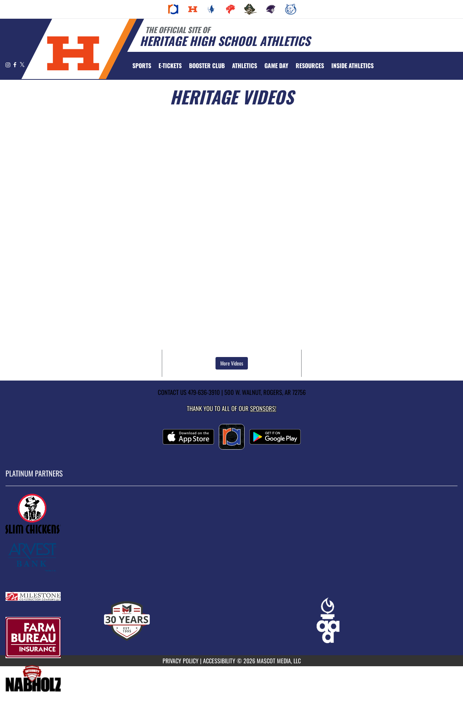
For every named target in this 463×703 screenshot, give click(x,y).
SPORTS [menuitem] (141, 65)
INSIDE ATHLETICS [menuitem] (352, 65)
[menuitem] (173, 9)
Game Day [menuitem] (276, 65)
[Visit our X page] (22, 64)
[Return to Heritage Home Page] (73, 53)
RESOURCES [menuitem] (310, 65)
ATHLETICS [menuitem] (244, 65)
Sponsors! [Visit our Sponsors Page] (263, 408)
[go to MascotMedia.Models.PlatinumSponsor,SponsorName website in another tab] (231, 514)
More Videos (231, 363)
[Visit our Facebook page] (15, 64)
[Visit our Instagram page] (8, 64)
